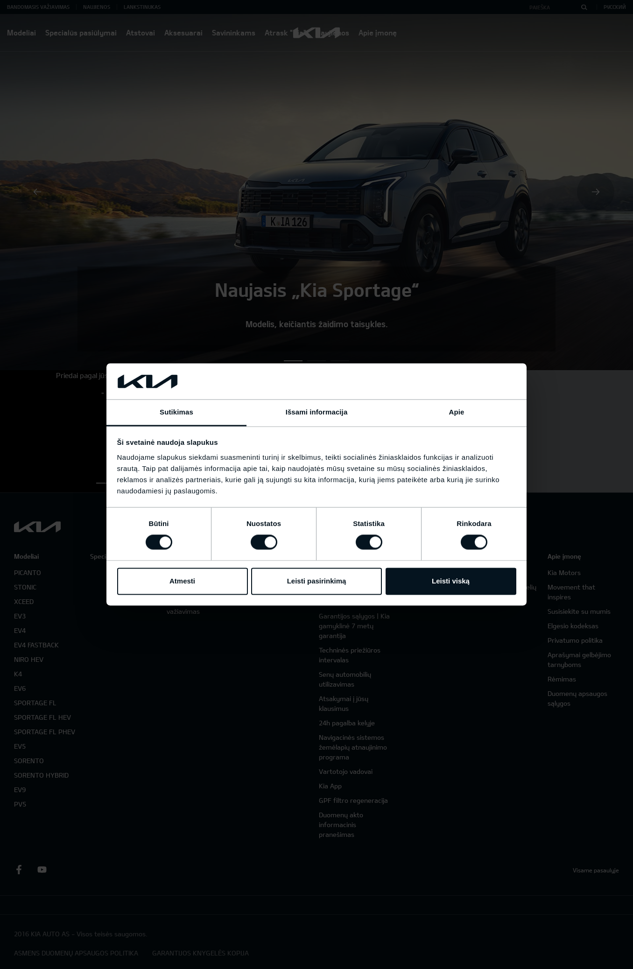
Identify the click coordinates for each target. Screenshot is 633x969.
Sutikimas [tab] (176, 412)
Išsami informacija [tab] (317, 412)
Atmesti (182, 581)
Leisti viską (451, 581)
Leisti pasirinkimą (316, 581)
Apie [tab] (456, 412)
